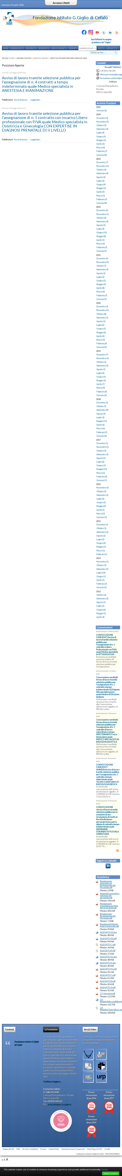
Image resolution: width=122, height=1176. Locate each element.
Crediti (107, 1149)
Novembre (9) (102, 262)
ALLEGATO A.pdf (107, 987)
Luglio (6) (100, 181)
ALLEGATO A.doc (108, 963)
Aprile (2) (100, 510)
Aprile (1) (100, 240)
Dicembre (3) (102, 118)
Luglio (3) (100, 277)
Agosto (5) (100, 321)
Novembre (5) (102, 166)
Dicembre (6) (102, 210)
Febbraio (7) (101, 151)
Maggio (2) (101, 140)
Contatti (110, 48)
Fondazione (15, 48)
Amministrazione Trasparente (73, 1149)
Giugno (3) (101, 136)
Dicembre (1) (102, 443)
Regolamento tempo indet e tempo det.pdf (109, 925)
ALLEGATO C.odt (107, 945)
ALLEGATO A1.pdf (108, 969)
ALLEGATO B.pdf (107, 981)
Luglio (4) (100, 132)
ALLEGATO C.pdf (107, 975)
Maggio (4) (101, 284)
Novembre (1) (102, 214)
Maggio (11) (101, 421)
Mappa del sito (8, 1149)
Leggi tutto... (35, 100)
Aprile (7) (100, 384)
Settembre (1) (102, 317)
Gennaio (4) (101, 395)
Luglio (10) (100, 572)
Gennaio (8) (101, 155)
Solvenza (42, 48)
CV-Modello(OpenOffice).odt (110, 1009)
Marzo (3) (100, 513)
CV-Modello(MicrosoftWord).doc (110, 1001)
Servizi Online (57, 48)
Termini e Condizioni (30, 1149)
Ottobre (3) (101, 125)
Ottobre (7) (101, 266)
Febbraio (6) (101, 343)
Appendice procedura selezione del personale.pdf (109, 896)
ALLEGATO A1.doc (108, 957)
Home (5, 48)
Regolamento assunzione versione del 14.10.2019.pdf (109, 906)
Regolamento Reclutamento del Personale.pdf (107, 916)
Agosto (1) (100, 369)
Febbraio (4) (101, 476)
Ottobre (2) (101, 491)
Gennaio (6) (101, 436)
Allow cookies (111, 1173)
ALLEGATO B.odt (107, 951)
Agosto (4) (100, 413)
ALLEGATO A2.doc (108, 932)
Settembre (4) (102, 129)
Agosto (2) (100, 225)
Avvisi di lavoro (40, 58)
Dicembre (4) (102, 258)
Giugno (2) (101, 502)
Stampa (72, 48)
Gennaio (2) (101, 110)
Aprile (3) (100, 144)
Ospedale (30, 48)
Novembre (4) (102, 121)
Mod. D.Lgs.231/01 (94, 1149)
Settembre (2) (102, 365)
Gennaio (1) (101, 480)
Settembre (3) (102, 269)
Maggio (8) (101, 236)
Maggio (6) (101, 332)
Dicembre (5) (102, 402)
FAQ (18, 1149)
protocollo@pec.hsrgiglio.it (59, 1104)
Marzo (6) (100, 243)
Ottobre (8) (101, 314)
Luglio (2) (100, 539)
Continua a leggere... (52, 1081)
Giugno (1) (101, 576)
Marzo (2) (100, 473)
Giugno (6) (101, 609)
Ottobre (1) (101, 362)
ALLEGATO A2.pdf (108, 938)
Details (105, 1169)
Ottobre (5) (101, 450)
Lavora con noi (86, 48)
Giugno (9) (101, 184)
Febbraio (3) (101, 247)
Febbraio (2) (101, 432)
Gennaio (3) (101, 517)
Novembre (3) (102, 358)
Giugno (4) (101, 543)
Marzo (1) (100, 550)
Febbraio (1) (101, 554)
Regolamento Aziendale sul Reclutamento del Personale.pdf (107, 884)
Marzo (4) (100, 147)
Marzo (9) (100, 387)
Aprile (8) (100, 288)
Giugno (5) (101, 280)
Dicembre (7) (102, 162)
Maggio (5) (101, 546)
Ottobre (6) (101, 218)
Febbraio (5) (101, 199)
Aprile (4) (100, 617)
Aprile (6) (100, 336)
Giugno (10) (101, 232)
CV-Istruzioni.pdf (107, 993)
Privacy (43, 1149)
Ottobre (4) (101, 169)
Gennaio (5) (101, 251)
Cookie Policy (53, 1149)
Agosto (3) (100, 177)
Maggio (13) (101, 469)
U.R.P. (100, 48)
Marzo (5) (100, 195)
